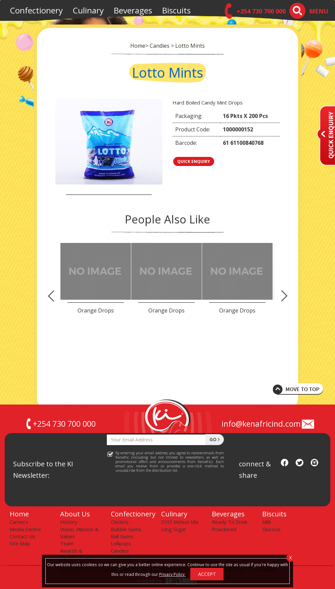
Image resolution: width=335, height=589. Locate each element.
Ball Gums (122, 536)
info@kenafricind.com (268, 424)
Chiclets (120, 521)
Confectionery (36, 10)
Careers (19, 521)
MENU (318, 11)
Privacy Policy (172, 574)
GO (214, 439)
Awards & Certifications (75, 554)
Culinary (88, 10)
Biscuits (176, 10)
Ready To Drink (229, 521)
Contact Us (22, 536)
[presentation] (157, 492)
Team (67, 543)
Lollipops (121, 543)
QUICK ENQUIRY (193, 161)
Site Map (20, 543)
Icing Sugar (173, 529)
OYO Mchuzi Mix (180, 521)
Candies (120, 550)
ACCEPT (207, 574)
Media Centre (25, 529)
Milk (266, 521)
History (69, 521)
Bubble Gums (126, 529)
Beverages (133, 10)
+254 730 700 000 (60, 424)
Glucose (271, 529)
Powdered (224, 529)
